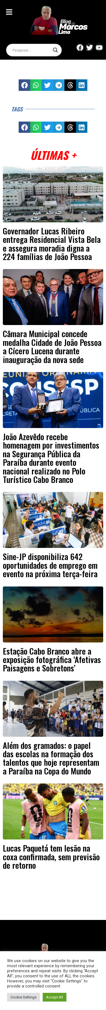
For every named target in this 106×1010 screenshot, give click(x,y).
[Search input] (31, 50)
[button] (24, 85)
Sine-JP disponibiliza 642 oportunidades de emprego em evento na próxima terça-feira (50, 564)
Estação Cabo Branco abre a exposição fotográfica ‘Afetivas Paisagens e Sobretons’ (52, 659)
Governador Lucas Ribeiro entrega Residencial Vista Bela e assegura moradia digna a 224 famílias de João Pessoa (52, 243)
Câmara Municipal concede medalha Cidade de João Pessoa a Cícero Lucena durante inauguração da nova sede (52, 346)
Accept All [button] (54, 997)
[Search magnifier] (55, 50)
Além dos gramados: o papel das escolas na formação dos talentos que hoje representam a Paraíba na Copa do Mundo (51, 758)
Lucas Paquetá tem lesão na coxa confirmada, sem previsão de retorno (51, 856)
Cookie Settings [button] (23, 997)
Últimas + (53, 155)
